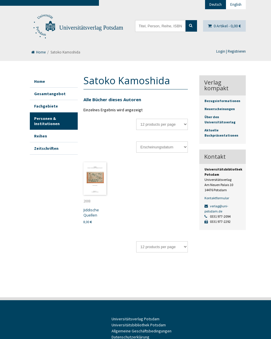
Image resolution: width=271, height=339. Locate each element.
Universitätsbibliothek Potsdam (139, 324)
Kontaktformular (216, 198)
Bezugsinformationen (222, 101)
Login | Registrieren (231, 51)
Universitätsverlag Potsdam (91, 27)
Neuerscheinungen (219, 109)
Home (38, 52)
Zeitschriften (46, 148)
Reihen (40, 136)
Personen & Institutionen (47, 121)
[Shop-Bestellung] (162, 147)
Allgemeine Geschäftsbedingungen (141, 331)
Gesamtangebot (50, 93)
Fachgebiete (46, 106)
